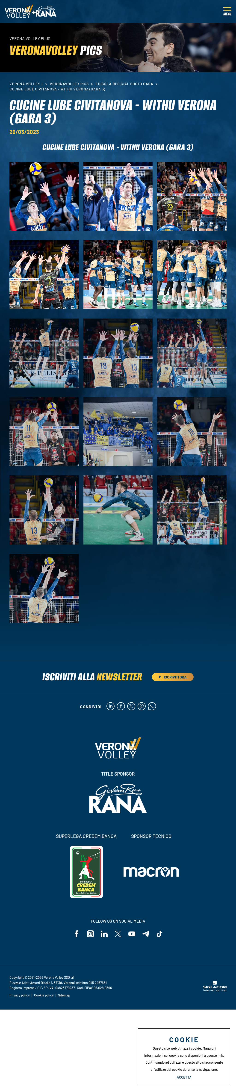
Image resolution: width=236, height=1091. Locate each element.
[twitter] (131, 706)
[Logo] (19, 11)
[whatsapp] (152, 706)
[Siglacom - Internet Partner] (215, 990)
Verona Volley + (26, 83)
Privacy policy (19, 995)
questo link (214, 1055)
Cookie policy (44, 995)
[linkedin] (110, 706)
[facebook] (121, 706)
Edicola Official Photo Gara (124, 83)
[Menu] (227, 11)
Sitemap (64, 995)
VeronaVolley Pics (69, 83)
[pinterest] (142, 706)
